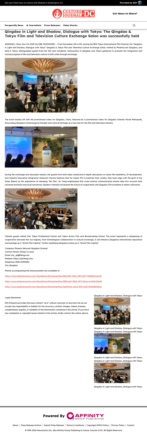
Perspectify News (14, 25)
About (15, 425)
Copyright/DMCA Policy (98, 425)
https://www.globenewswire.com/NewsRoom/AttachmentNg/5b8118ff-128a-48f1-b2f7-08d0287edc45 (53, 276)
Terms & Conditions (75, 425)
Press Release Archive (31, 425)
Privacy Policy (117, 425)
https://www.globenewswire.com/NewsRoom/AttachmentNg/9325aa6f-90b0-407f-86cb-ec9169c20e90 (53, 281)
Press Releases (52, 25)
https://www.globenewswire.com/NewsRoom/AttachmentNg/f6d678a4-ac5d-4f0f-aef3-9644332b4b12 (53, 286)
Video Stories (70, 25)
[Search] (134, 25)
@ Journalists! (33, 25)
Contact (130, 425)
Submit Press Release (54, 425)
